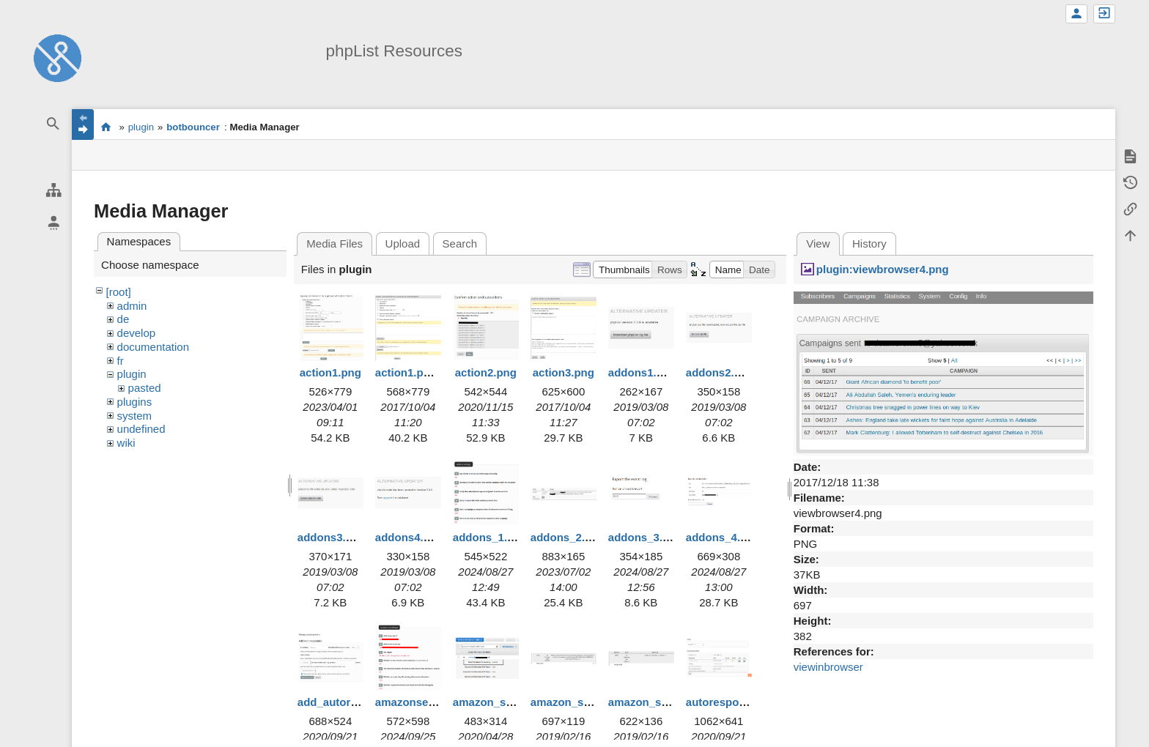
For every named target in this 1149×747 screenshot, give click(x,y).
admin (132, 306)
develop (136, 333)
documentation (153, 347)
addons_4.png (723, 537)
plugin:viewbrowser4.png (882, 269)
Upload (403, 243)
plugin (141, 127)
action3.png (563, 372)
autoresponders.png (739, 702)
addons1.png (642, 372)
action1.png (330, 372)
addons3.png (332, 537)
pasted (144, 388)
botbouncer (193, 127)
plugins (134, 401)
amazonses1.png (419, 702)
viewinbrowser (828, 667)
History (869, 243)
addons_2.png (568, 537)
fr (120, 360)
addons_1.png (490, 537)
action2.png (486, 372)
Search (460, 243)
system (134, 415)
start (106, 126)
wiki (126, 442)
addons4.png (409, 537)
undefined (141, 429)
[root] (118, 292)
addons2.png (720, 372)
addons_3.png (645, 537)
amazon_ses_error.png (590, 702)
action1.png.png (417, 372)
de (123, 319)
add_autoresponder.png (360, 702)
